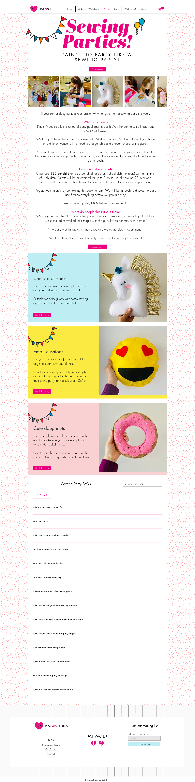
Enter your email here (138, 734)
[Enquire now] (97, 69)
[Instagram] (101, 743)
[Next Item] (162, 91)
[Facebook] (93, 743)
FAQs (94, 203)
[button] (161, 8)
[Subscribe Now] (144, 744)
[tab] (42, 494)
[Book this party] (42, 315)
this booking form (92, 190)
